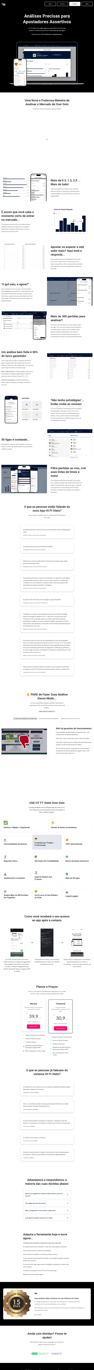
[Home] (3, 4)
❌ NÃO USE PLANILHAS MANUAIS (48, 718)
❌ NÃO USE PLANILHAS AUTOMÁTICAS (25, 718)
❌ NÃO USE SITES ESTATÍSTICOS (70, 718)
